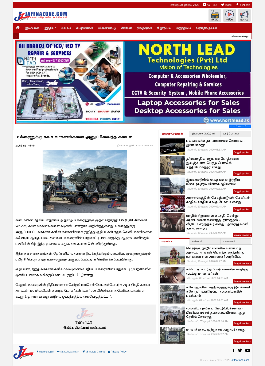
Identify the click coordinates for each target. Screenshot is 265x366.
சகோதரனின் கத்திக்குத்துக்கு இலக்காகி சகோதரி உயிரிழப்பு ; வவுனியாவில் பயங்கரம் (218, 291)
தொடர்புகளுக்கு (68, 351)
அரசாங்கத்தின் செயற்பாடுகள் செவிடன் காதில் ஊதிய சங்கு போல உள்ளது (218, 200)
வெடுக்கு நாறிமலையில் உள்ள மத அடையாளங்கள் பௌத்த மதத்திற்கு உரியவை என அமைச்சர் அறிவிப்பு (215, 252)
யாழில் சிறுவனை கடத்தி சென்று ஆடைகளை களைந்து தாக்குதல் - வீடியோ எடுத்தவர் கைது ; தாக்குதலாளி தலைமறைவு (217, 222)
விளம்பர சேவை (93, 351)
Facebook (243, 5)
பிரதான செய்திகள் (172, 133)
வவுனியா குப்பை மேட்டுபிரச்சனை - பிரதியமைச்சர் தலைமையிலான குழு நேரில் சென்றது (215, 312)
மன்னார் (197, 241)
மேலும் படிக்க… (242, 152)
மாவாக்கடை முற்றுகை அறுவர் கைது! (216, 330)
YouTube (210, 5)
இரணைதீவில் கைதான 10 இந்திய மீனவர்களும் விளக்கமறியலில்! (213, 182)
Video (229, 15)
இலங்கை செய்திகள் (203, 133)
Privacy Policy (117, 351)
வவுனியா (166, 241)
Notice (244, 15)
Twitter (226, 5)
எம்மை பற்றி (45, 351)
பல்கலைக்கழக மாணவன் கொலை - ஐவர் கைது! (242, 36)
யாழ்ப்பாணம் (231, 133)
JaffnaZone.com (240, 360)
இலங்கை (32, 28)
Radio (215, 15)
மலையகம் (229, 241)
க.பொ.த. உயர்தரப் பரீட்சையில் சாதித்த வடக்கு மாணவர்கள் (217, 271)
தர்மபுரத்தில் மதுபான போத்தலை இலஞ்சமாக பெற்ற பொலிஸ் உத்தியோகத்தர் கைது (212, 163)
